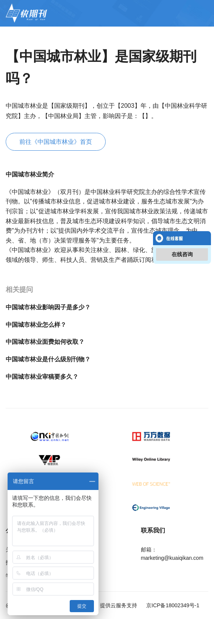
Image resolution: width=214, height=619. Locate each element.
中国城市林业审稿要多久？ (42, 376)
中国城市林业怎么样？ (36, 324)
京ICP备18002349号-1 (172, 605)
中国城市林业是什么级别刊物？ (48, 359)
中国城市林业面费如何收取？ (45, 342)
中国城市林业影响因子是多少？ (48, 307)
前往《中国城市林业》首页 (55, 142)
